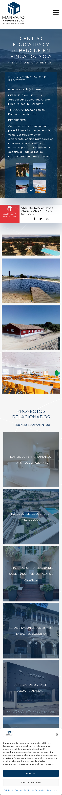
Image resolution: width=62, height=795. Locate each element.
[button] (57, 734)
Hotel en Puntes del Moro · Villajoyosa (31, 517)
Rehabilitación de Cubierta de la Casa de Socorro (31, 631)
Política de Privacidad (34, 790)
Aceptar (31, 773)
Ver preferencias (31, 782)
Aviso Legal (52, 790)
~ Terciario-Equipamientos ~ (31, 62)
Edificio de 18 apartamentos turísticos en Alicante (31, 460)
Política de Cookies (13, 790)
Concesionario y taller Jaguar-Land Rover (31, 688)
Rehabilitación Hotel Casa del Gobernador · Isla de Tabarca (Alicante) (31, 574)
